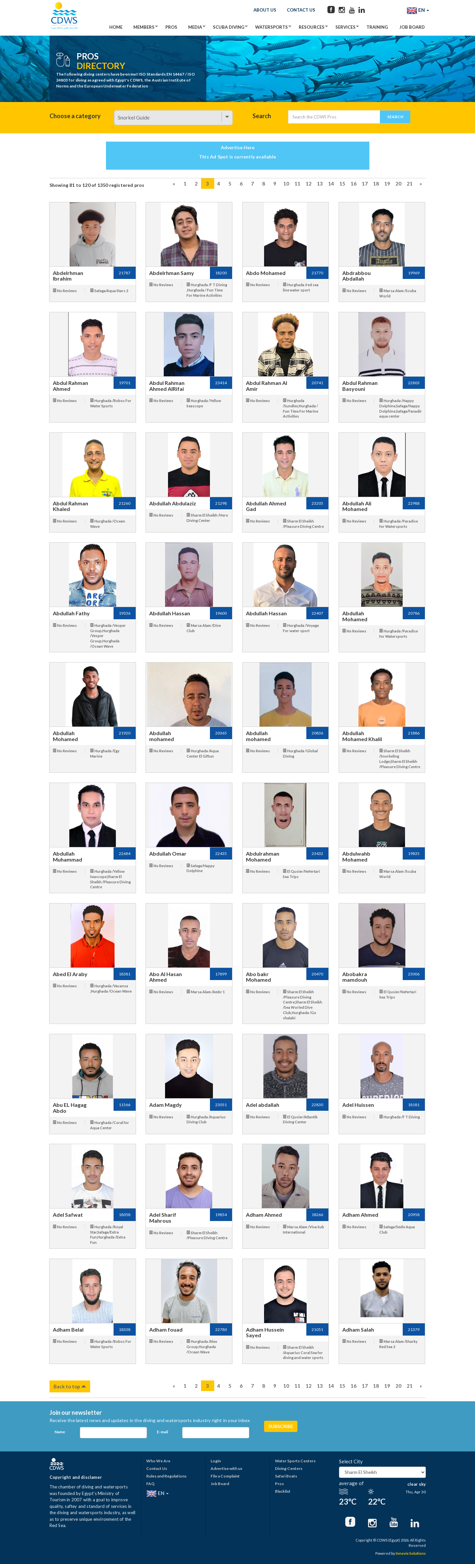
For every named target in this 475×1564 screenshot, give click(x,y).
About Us (265, 10)
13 (320, 184)
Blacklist (282, 1491)
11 (297, 184)
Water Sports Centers (295, 1460)
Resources (311, 27)
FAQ (150, 1483)
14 (331, 184)
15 (342, 184)
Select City (351, 1461)
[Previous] (174, 183)
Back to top (69, 1386)
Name (59, 1431)
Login (216, 1460)
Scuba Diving (228, 27)
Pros (171, 27)
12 (309, 184)
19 (387, 184)
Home (115, 27)
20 (398, 184)
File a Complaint (225, 1476)
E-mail (162, 1431)
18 (376, 184)
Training (377, 27)
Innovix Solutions (411, 1553)
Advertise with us (226, 1468)
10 (286, 184)
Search (262, 115)
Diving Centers (288, 1468)
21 (410, 184)
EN (418, 10)
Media (195, 27)
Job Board (412, 27)
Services (345, 27)
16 (353, 184)
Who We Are (158, 1460)
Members (143, 27)
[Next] (420, 183)
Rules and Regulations (166, 1476)
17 (365, 184)
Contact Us (301, 10)
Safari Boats (286, 1476)
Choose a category (75, 115)
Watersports (271, 27)
